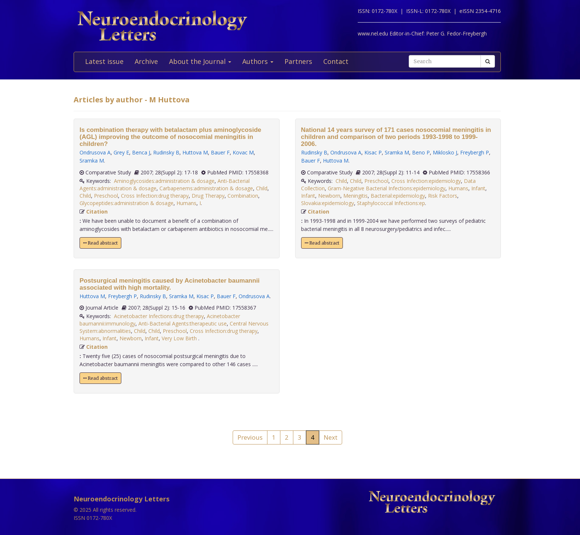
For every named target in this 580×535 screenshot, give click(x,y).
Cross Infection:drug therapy (155, 195)
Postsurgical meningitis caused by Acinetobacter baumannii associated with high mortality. (170, 284)
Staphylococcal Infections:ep (391, 203)
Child (261, 188)
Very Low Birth (180, 338)
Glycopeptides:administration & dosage (126, 203)
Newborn (130, 338)
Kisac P (205, 296)
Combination (242, 195)
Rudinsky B (166, 152)
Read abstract (100, 243)
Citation (97, 211)
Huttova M (195, 152)
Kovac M (243, 152)
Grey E (121, 152)
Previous (250, 437)
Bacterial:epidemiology (398, 195)
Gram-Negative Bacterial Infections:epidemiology (386, 188)
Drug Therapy (208, 195)
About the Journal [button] (200, 61)
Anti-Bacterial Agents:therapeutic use (182, 323)
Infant (109, 338)
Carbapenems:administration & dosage (206, 188)
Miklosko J (445, 152)
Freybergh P (122, 296)
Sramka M (92, 160)
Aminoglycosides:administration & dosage (164, 180)
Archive (146, 61)
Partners (298, 61)
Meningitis (355, 195)
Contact (335, 61)
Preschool (106, 195)
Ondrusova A (95, 152)
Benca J (141, 152)
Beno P (421, 152)
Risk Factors (442, 195)
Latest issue (104, 61)
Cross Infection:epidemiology (426, 180)
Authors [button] (257, 61)
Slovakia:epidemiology (327, 203)
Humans (186, 203)
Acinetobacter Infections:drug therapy (159, 316)
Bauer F (220, 152)
